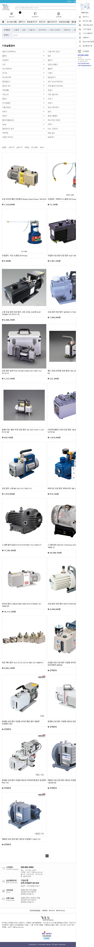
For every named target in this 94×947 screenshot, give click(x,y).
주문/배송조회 (88, 25)
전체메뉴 (3, 21)
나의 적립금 (87, 29)
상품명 (16, 30)
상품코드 (32, 30)
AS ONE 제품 (12, 22)
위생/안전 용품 (64, 22)
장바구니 (86, 17)
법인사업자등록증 (88, 41)
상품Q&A (86, 37)
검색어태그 (43, 30)
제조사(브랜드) (55, 30)
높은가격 (19, 147)
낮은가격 (11, 147)
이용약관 (44, 910)
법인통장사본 (87, 46)
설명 (24, 30)
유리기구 (42, 22)
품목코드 (67, 30)
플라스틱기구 (52, 22)
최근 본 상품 (87, 21)
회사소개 (51, 910)
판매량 (27, 147)
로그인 (69, 1)
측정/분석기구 (32, 22)
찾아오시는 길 (60, 910)
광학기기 (22, 22)
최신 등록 (34, 147)
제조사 (42, 147)
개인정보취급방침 (34, 910)
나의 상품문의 (88, 33)
